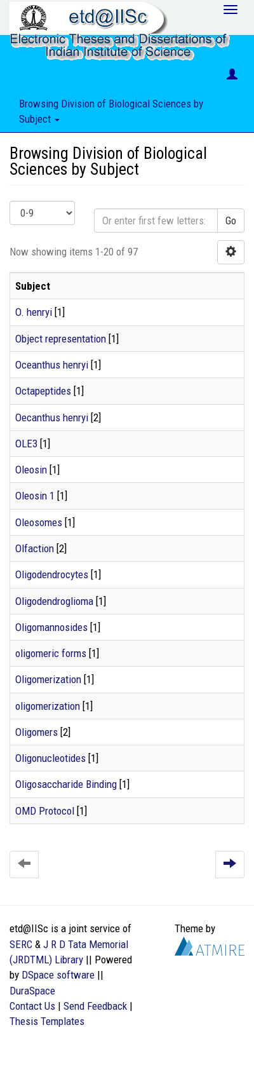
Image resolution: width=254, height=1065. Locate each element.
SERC (21, 944)
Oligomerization (48, 679)
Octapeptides (43, 390)
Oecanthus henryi (51, 417)
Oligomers (36, 732)
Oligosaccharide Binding (66, 784)
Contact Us (32, 1006)
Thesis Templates (47, 1021)
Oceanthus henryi (51, 364)
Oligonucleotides (50, 758)
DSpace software (58, 974)
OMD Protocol (44, 810)
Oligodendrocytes (51, 574)
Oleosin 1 (35, 495)
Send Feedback (95, 1006)
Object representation (60, 338)
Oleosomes (38, 522)
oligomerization (47, 706)
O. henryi (33, 312)
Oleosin (31, 469)
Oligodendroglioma (54, 601)
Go (230, 220)
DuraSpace (32, 990)
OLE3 (26, 443)
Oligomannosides (51, 627)
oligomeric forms (50, 653)
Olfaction (34, 548)
